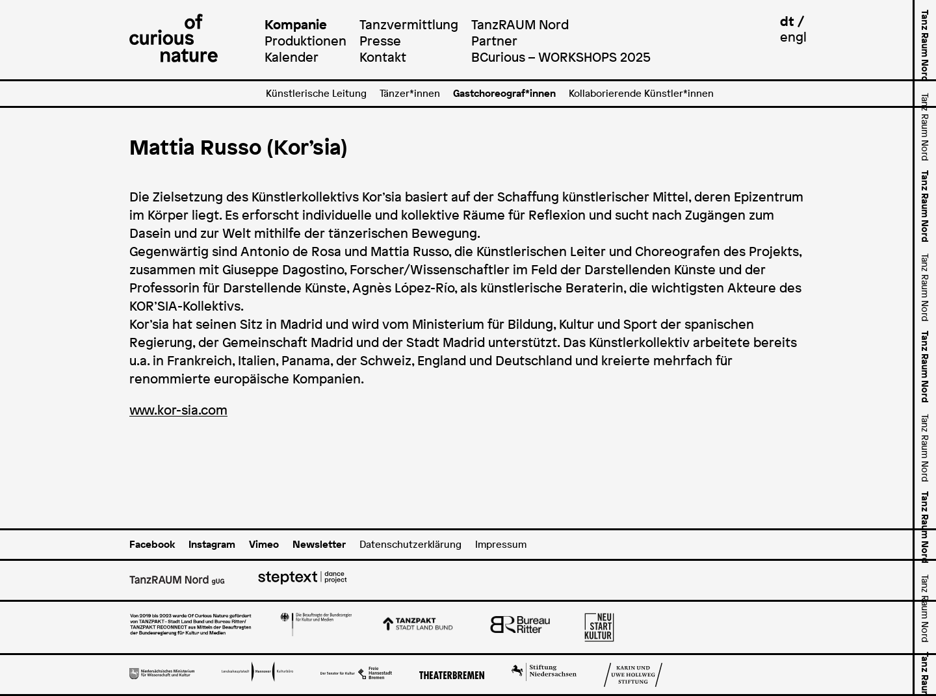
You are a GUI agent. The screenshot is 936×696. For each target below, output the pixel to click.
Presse (380, 40)
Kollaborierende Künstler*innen (641, 93)
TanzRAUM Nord (520, 24)
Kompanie (296, 24)
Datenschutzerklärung (410, 544)
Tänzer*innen (410, 93)
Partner (494, 40)
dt (787, 21)
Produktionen (305, 40)
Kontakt (382, 57)
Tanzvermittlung (408, 24)
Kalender (291, 57)
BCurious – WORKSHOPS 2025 (561, 57)
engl (793, 36)
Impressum (500, 544)
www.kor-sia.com (178, 410)
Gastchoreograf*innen (504, 93)
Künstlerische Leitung (316, 93)
